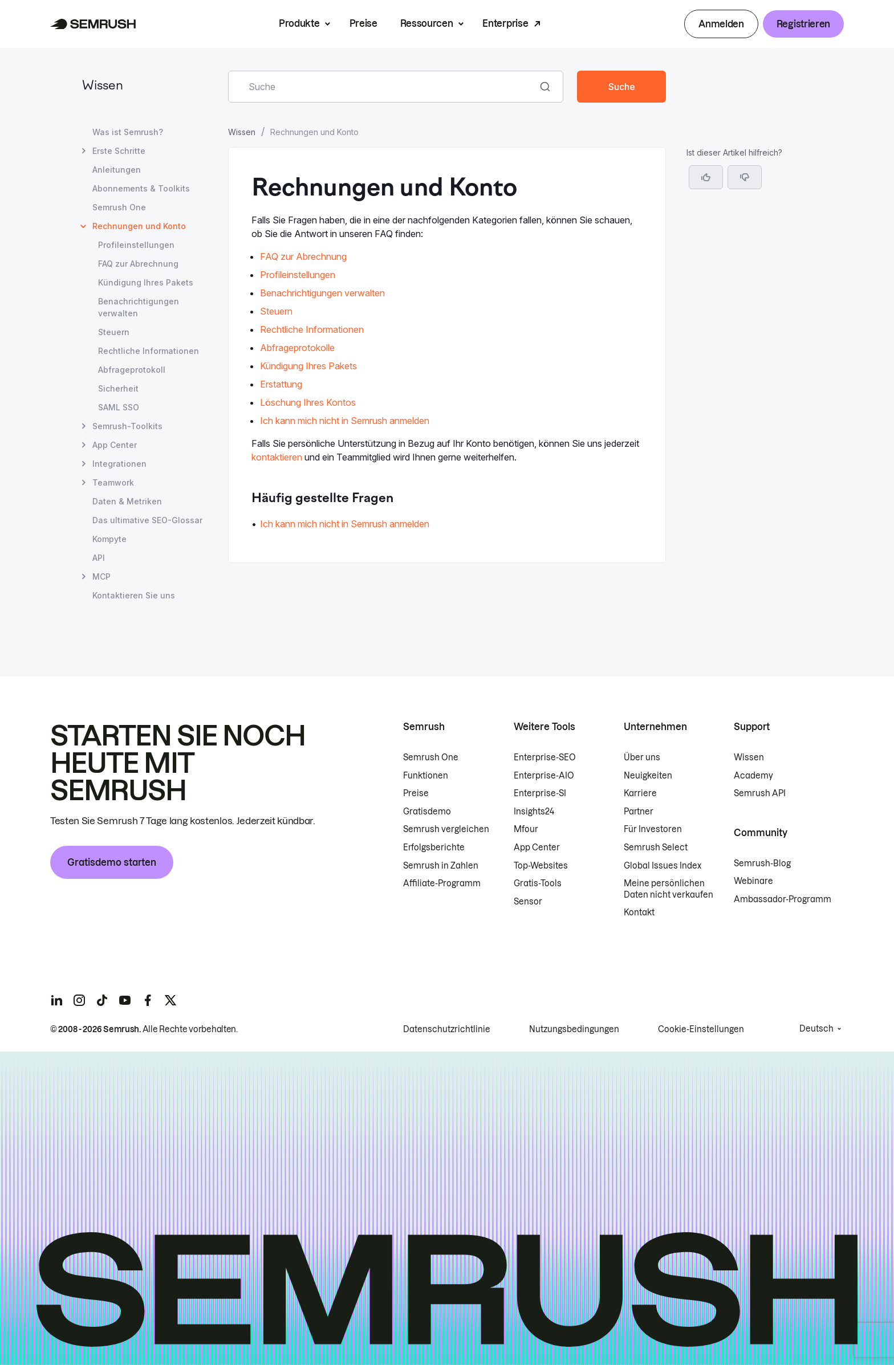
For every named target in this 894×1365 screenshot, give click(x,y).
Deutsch (816, 1028)
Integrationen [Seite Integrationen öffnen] (119, 464)
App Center (537, 847)
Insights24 (534, 811)
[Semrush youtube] (124, 1000)
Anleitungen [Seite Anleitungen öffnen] (116, 169)
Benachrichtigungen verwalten (322, 293)
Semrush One (430, 757)
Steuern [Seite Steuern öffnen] (113, 332)
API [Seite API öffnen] (98, 558)
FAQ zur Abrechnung (303, 256)
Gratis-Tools (538, 883)
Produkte (299, 23)
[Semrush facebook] (147, 1000)
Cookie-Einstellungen (701, 1029)
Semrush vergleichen (446, 829)
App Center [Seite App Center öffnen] (114, 445)
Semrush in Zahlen (440, 865)
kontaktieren (276, 457)
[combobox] (383, 87)
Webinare (753, 881)
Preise (363, 23)
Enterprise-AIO (544, 775)
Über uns (642, 757)
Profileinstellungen (297, 274)
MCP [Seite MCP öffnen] (101, 576)
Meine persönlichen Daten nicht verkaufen (669, 889)
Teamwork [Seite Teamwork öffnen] (113, 482)
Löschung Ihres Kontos (308, 402)
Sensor (528, 901)
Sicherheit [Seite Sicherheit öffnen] (118, 388)
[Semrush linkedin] (56, 1000)
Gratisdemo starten (111, 862)
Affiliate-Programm (442, 883)
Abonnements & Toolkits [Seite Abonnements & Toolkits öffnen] (141, 188)
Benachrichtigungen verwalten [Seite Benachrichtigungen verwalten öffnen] (138, 307)
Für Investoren (653, 829)
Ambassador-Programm (782, 899)
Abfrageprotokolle (297, 347)
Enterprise (505, 23)
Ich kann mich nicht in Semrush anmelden (344, 420)
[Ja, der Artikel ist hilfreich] (706, 177)
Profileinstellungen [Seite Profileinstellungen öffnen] (136, 245)
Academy (753, 775)
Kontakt (639, 912)
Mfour (526, 829)
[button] (745, 177)
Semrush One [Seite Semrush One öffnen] (119, 207)
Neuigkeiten (648, 775)
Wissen (102, 86)
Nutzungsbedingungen (574, 1029)
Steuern (276, 311)
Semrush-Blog (762, 863)
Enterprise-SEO (545, 757)
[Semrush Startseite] (93, 24)
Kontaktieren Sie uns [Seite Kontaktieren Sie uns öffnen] (133, 595)
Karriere (640, 793)
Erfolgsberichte (434, 847)
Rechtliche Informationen (312, 329)
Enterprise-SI (540, 793)
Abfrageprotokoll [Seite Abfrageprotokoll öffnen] (131, 369)
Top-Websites (541, 865)
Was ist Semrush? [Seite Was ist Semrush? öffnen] (127, 132)
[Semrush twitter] (170, 1000)
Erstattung (281, 384)
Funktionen (425, 775)
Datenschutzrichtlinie (446, 1029)
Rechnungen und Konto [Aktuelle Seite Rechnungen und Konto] (139, 226)
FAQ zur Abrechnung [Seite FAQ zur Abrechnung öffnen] (138, 263)
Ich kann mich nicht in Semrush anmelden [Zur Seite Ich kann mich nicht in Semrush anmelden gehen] (344, 523)
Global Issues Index (662, 865)
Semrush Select (656, 847)
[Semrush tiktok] (102, 1000)
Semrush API (760, 793)
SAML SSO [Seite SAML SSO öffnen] (118, 407)
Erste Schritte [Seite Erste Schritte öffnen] (118, 151)
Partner (638, 811)
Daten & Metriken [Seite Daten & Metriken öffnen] (127, 501)
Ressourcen (426, 23)
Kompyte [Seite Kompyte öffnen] (109, 539)
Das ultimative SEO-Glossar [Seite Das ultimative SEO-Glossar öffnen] (147, 520)
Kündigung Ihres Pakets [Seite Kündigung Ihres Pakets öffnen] (145, 282)
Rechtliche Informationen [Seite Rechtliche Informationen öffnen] (148, 351)
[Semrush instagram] (79, 1000)
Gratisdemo (427, 811)
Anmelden (720, 24)
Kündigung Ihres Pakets (308, 366)
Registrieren (803, 24)
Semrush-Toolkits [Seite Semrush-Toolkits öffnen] (127, 426)
